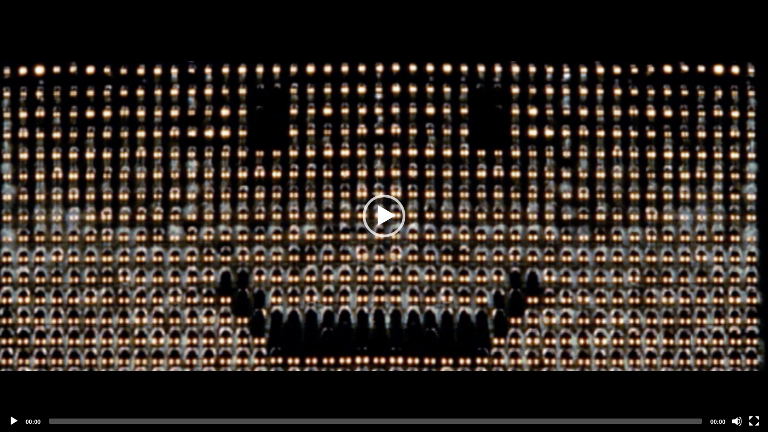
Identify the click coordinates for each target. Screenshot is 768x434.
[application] (384, 216)
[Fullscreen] (754, 421)
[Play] (14, 421)
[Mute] (737, 421)
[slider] (375, 421)
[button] (384, 216)
